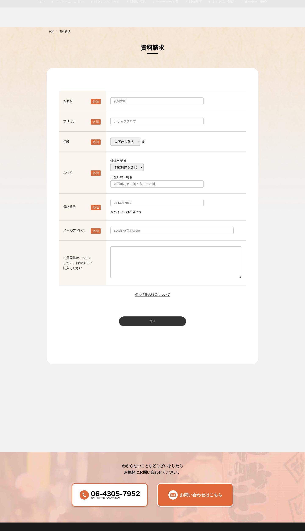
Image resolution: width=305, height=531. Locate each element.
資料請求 (252, 8)
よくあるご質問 (223, 22)
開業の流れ (138, 22)
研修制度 (195, 22)
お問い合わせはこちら (201, 495)
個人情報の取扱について (152, 294)
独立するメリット (106, 22)
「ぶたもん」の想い (69, 22)
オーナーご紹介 (256, 22)
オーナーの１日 (167, 22)
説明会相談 (285, 8)
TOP (41, 22)
